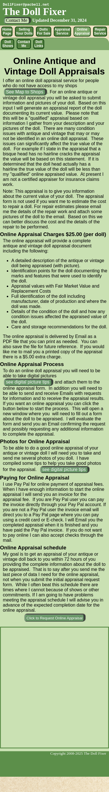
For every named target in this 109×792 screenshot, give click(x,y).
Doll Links (38, 44)
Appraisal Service (62, 31)
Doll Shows (7, 44)
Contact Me (24, 44)
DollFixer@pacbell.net (26, 5)
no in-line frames (54, 687)
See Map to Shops (24, 91)
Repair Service (100, 31)
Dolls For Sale (43, 31)
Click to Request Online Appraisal (55, 618)
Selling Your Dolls (24, 31)
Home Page (7, 31)
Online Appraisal (82, 31)
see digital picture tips (28, 382)
